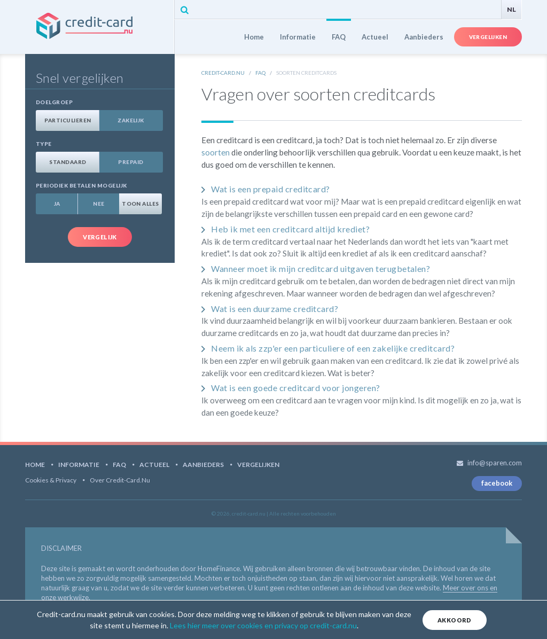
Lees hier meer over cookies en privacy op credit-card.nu (263, 625)
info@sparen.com (494, 462)
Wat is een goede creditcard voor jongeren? (295, 388)
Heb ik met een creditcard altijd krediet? (290, 229)
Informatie (298, 37)
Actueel (375, 37)
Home (254, 37)
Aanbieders (423, 37)
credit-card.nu (99, 27)
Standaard (67, 162)
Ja (57, 203)
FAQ (339, 37)
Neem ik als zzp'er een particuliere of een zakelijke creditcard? (333, 348)
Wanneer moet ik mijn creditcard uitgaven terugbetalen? (320, 268)
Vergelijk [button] (100, 236)
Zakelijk (131, 120)
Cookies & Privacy (50, 480)
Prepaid (130, 162)
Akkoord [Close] (454, 620)
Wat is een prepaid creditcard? (270, 189)
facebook (496, 483)
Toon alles (140, 203)
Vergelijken (488, 37)
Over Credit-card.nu (120, 480)
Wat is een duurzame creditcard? (274, 308)
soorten (215, 152)
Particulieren (67, 120)
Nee (98, 203)
